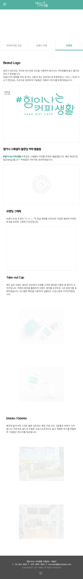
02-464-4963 (21, 564)
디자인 (69, 45)
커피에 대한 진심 (14, 45)
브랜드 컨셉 (41, 45)
